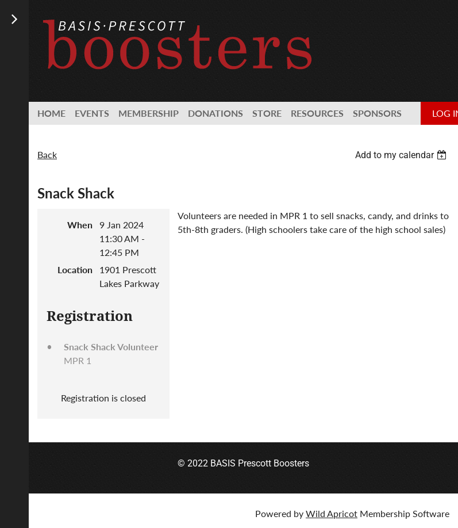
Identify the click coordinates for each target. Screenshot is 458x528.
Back (47, 154)
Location (75, 269)
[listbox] (402, 155)
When (80, 224)
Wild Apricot (331, 513)
